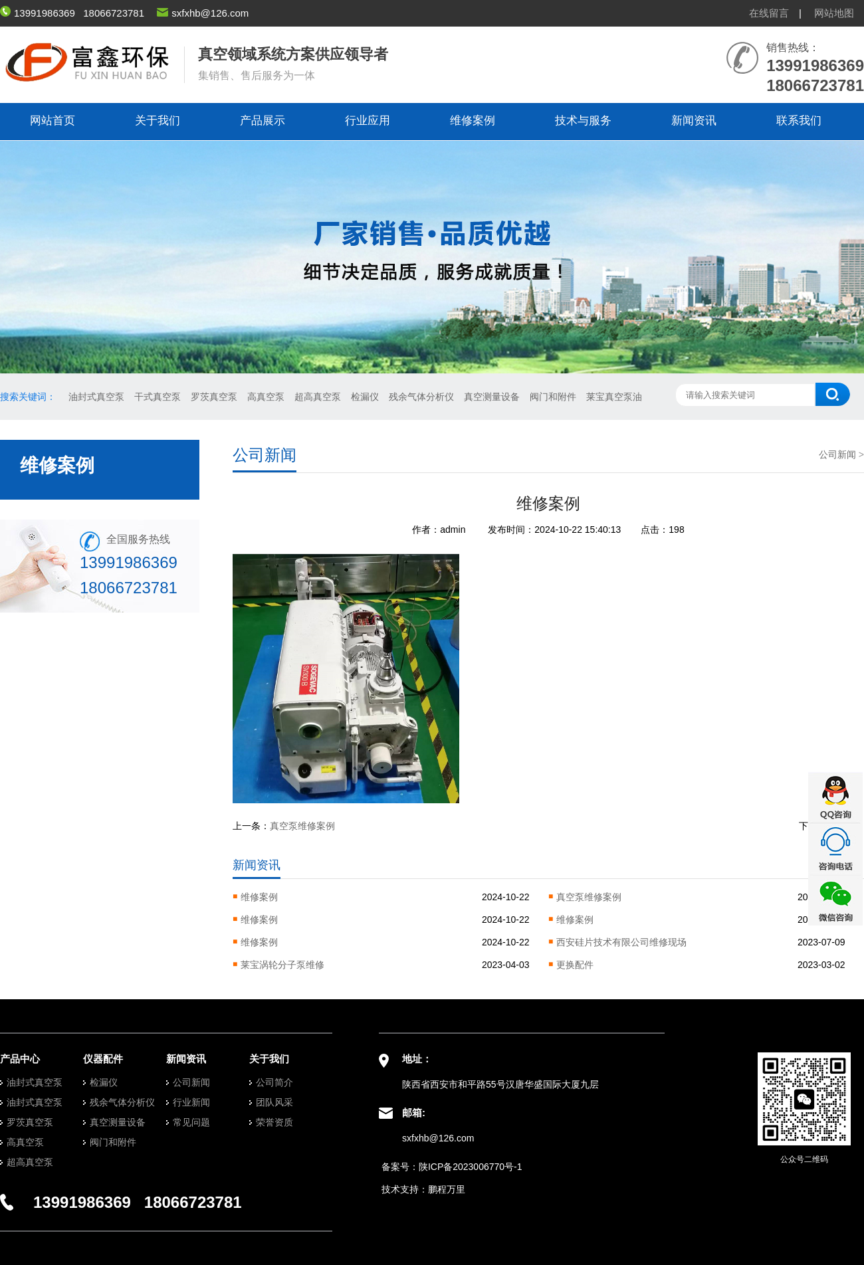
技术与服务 (583, 120)
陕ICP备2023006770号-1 (470, 1166)
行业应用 (367, 120)
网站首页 (52, 120)
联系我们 (798, 120)
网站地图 (834, 13)
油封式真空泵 (96, 396)
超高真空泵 (317, 396)
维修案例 (472, 120)
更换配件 (575, 964)
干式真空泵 (157, 396)
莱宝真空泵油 (614, 396)
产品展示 (262, 120)
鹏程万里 (446, 1189)
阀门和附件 (553, 396)
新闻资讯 (693, 120)
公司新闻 (837, 454)
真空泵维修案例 (302, 826)
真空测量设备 (492, 396)
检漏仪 (365, 396)
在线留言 (769, 13)
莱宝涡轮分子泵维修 (282, 964)
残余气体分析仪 (421, 396)
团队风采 (274, 1102)
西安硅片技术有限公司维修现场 (621, 942)
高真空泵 (265, 396)
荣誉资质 (274, 1122)
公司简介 (274, 1082)
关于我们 (157, 120)
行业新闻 (191, 1102)
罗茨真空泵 (214, 396)
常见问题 (191, 1122)
